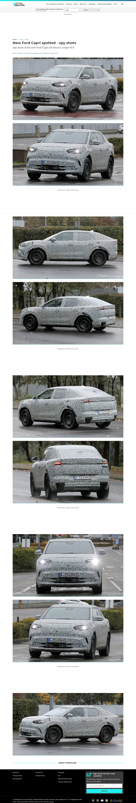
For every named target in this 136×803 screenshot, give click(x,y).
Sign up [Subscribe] (104, 791)
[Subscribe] (104, 786)
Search (122, 4)
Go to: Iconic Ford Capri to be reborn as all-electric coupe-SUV (35, 53)
